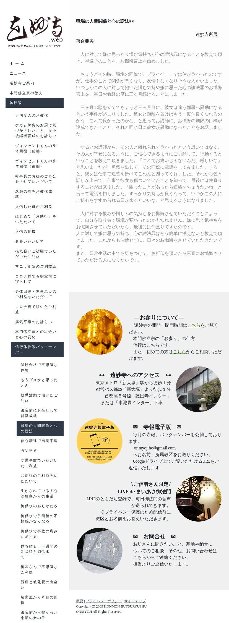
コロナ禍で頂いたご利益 (36, 309)
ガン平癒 (29, 451)
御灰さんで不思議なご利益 (39, 569)
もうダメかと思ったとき (39, 383)
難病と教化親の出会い (39, 585)
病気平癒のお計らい (34, 322)
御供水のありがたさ (39, 506)
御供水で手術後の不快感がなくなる (39, 518)
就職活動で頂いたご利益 (39, 398)
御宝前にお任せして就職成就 (39, 413)
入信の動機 (25, 231)
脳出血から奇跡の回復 (39, 600)
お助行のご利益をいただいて (39, 478)
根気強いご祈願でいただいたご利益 (36, 254)
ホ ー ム (17, 63)
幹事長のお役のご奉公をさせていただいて (36, 179)
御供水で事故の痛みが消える (39, 534)
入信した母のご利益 (34, 207)
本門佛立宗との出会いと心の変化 (36, 334)
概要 (79, 601)
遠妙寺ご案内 (22, 83)
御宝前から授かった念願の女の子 (39, 615)
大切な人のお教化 (31, 115)
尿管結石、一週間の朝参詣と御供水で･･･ (39, 551)
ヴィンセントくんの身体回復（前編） (36, 148)
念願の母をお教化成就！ (34, 194)
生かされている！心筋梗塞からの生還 (39, 493)
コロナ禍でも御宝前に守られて (36, 279)
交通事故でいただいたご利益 (39, 463)
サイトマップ (135, 601)
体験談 (16, 103)
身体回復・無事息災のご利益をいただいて (36, 294)
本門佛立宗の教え (26, 93)
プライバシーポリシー (104, 601)
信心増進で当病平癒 (39, 441)
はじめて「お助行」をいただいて (36, 219)
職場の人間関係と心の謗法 (39, 428)
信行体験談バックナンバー (36, 349)
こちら (194, 325)
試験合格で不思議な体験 (39, 367)
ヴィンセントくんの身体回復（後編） (36, 164)
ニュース (18, 73)
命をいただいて (29, 241)
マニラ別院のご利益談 (36, 266)
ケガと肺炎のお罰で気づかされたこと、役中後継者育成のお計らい (36, 130)
